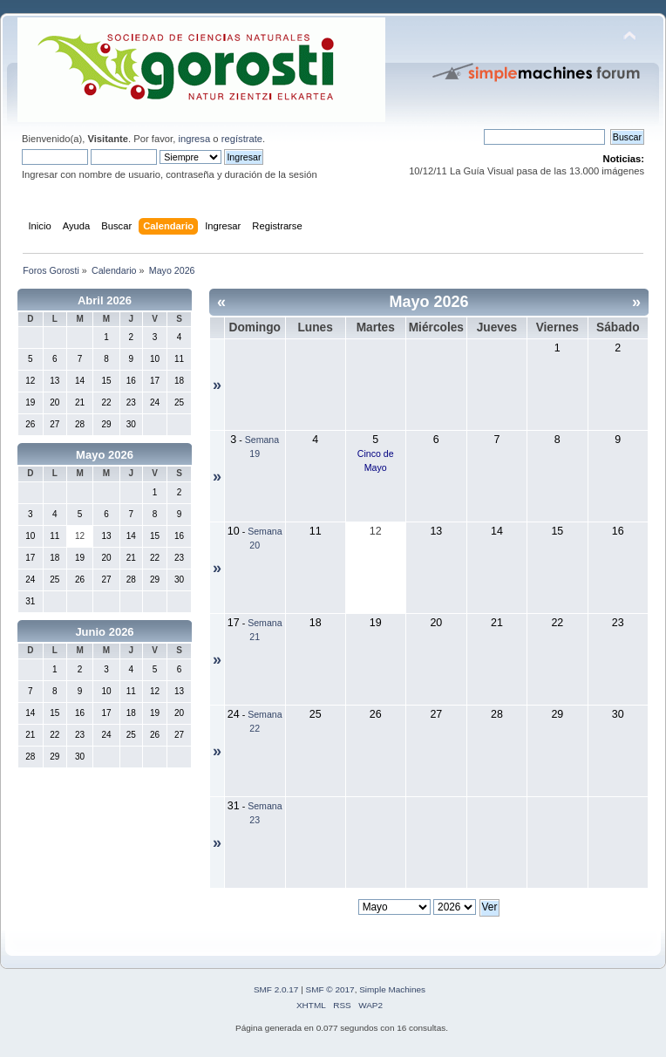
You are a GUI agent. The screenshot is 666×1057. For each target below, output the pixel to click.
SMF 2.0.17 (276, 989)
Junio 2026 (104, 631)
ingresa (194, 138)
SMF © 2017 (330, 989)
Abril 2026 (105, 300)
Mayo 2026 (104, 454)
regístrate (241, 138)
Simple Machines (392, 989)
